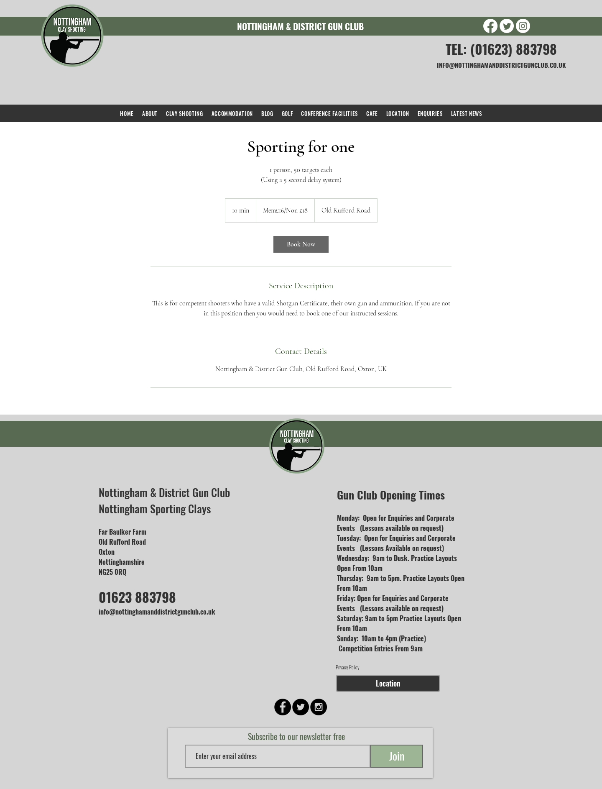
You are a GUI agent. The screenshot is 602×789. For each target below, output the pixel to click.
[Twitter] (507, 26)
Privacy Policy (348, 667)
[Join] (396, 756)
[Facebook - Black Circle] (282, 707)
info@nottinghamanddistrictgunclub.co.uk (157, 612)
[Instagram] (523, 26)
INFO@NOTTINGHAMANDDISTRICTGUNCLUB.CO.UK (501, 64)
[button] (184, 113)
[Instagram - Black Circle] (318, 707)
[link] (301, 244)
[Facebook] (490, 26)
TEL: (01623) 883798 (501, 49)
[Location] (388, 683)
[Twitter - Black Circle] (300, 707)
